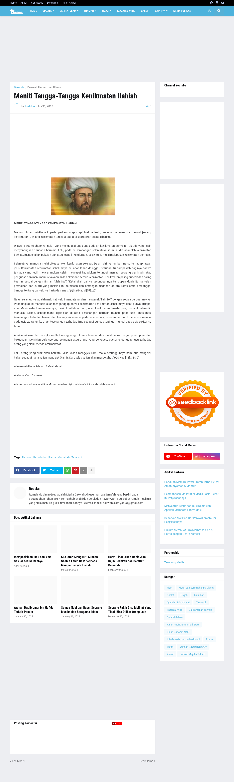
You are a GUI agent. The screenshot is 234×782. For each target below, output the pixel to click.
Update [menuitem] (47, 10)
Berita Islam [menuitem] (68, 10)
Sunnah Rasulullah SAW (193, 646)
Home (13, 2)
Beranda (19, 87)
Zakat (170, 654)
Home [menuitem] (33, 10)
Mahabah (64, 457)
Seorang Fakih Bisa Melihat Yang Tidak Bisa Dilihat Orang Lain (129, 610)
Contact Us (37, 2)
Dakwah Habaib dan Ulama (44, 87)
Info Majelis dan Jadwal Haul (183, 639)
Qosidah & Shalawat (178, 602)
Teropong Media (174, 562)
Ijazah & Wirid (174, 609)
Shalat (170, 595)
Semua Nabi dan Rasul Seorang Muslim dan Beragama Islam (81, 610)
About (24, 2)
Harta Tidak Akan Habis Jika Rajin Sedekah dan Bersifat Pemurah (127, 561)
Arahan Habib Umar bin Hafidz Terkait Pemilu (33, 610)
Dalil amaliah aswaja (200, 609)
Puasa (209, 639)
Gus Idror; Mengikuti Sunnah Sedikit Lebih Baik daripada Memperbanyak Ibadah (79, 561)
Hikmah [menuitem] (89, 10)
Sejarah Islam (174, 617)
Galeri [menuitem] (145, 10)
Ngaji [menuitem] (105, 10)
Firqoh (183, 595)
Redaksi (35, 489)
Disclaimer (52, 2)
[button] (209, 11)
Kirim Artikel (69, 2)
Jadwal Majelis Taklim (192, 654)
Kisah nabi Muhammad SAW (183, 624)
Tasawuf (76, 457)
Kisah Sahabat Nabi (178, 631)
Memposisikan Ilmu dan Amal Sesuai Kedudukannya (33, 559)
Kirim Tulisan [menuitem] (182, 10)
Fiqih (169, 587)
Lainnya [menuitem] (160, 10)
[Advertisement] (117, 49)
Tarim (170, 646)
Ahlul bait (199, 595)
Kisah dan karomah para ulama (196, 587)
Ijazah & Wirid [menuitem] (126, 10)
